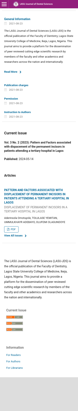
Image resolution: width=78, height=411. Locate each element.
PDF (13, 229)
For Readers (13, 355)
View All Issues (13, 235)
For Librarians (14, 367)
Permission (11, 98)
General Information (17, 19)
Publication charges (16, 85)
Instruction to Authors (17, 112)
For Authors (13, 361)
